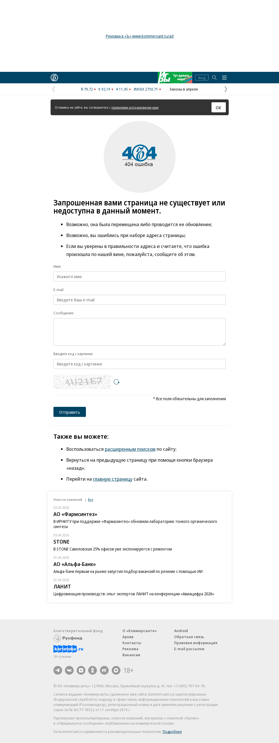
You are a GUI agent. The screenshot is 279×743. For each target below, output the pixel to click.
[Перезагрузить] (116, 382)
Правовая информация (196, 642)
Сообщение (63, 313)
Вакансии (131, 654)
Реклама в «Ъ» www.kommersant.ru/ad (140, 36)
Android (181, 630)
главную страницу (112, 479)
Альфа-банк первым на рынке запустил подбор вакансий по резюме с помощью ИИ (128, 571)
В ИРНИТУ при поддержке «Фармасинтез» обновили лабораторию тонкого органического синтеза (135, 524)
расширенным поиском (130, 449)
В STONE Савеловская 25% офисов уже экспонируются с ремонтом (112, 549)
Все (90, 499)
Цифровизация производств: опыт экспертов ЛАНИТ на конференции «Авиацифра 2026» (133, 593)
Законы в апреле (184, 89)
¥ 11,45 (122, 89)
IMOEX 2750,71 (146, 89)
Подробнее (172, 731)
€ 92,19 (104, 89)
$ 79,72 (87, 89)
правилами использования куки (135, 107)
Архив (127, 636)
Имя (57, 266)
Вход (201, 78)
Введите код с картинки (73, 353)
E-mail (58, 289)
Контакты (131, 642)
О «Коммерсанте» (139, 630)
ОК (218, 107)
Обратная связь (189, 636)
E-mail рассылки (189, 648)
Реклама (130, 648)
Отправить (69, 412)
